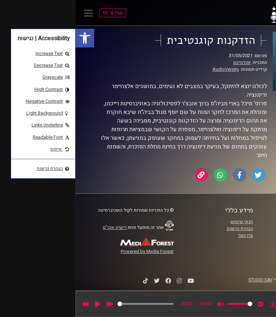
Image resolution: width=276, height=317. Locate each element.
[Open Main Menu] (13, 13)
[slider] (70, 303)
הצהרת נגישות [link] (164, 228)
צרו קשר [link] (170, 235)
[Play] (22, 304)
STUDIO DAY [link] (185, 280)
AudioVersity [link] (150, 69)
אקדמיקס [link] (166, 62)
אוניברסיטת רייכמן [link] (239, 228)
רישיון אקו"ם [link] (39, 227)
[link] (9, 38)
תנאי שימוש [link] (166, 222)
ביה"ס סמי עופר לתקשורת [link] (232, 222)
